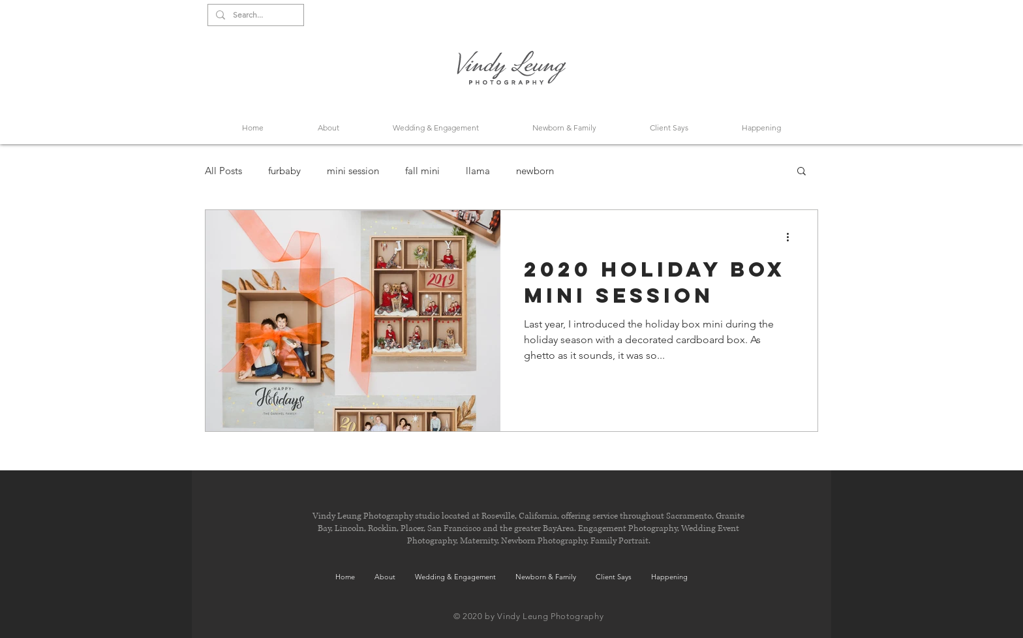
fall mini (422, 170)
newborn (535, 170)
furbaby (284, 170)
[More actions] (792, 237)
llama (478, 170)
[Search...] (254, 15)
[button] (801, 172)
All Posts (223, 170)
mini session (353, 170)
